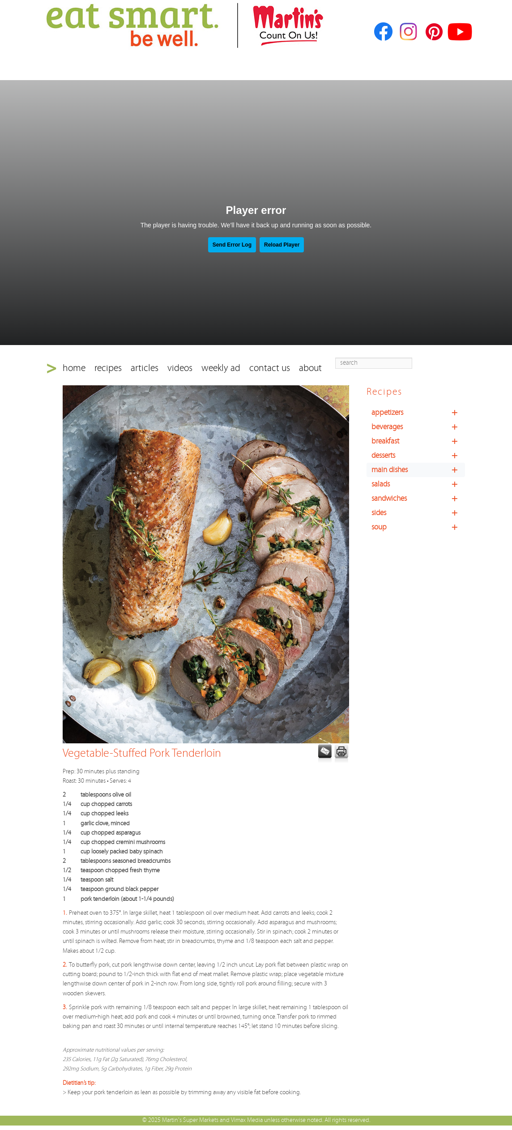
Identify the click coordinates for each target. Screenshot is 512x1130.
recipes (108, 368)
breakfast (418, 441)
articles (144, 368)
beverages (418, 427)
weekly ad (220, 368)
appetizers (418, 412)
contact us (269, 368)
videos (179, 368)
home (74, 368)
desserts (418, 455)
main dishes (418, 470)
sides (418, 513)
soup (418, 527)
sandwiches (418, 498)
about (310, 368)
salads (418, 484)
